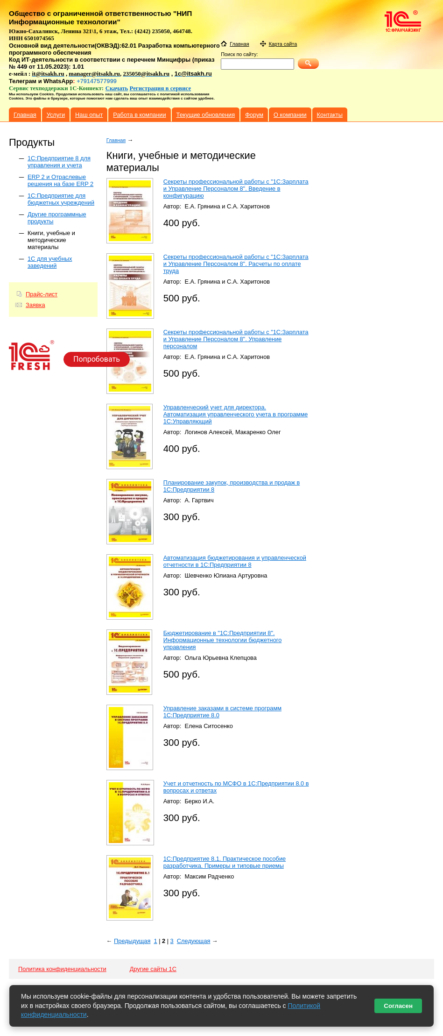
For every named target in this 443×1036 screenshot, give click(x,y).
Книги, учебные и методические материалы (51, 239)
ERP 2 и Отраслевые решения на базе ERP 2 (60, 180)
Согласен (398, 1005)
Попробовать (96, 359)
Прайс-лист (41, 294)
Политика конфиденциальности (62, 968)
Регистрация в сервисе (160, 88)
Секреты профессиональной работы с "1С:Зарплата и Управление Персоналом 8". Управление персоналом (236, 339)
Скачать (116, 88)
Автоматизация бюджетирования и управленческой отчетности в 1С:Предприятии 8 (234, 561)
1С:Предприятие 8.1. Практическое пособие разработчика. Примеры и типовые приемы (224, 862)
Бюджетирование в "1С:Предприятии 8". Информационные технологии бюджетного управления (222, 639)
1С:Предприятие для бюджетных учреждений (61, 199)
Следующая (194, 940)
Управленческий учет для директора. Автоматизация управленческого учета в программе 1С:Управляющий (235, 414)
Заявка (35, 304)
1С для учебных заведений (50, 262)
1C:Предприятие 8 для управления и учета (59, 162)
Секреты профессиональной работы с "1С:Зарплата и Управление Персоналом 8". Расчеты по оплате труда (236, 263)
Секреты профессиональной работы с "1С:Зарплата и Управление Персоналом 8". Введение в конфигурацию (236, 188)
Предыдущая (132, 940)
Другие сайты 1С (153, 968)
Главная (116, 140)
